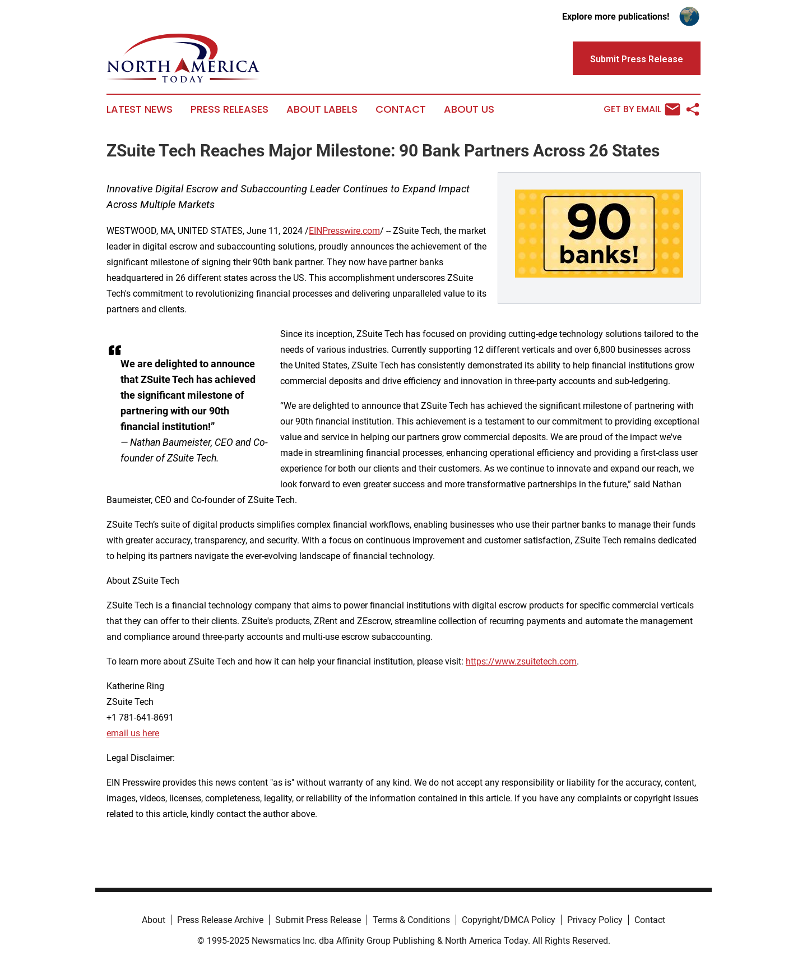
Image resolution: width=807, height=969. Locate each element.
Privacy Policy (595, 920)
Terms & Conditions (411, 920)
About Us (469, 109)
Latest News (139, 109)
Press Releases (229, 109)
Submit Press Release (318, 920)
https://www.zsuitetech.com (521, 661)
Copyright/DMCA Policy (508, 920)
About (153, 920)
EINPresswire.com (344, 230)
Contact (400, 109)
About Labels (322, 109)
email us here (132, 733)
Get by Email (642, 109)
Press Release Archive (220, 920)
